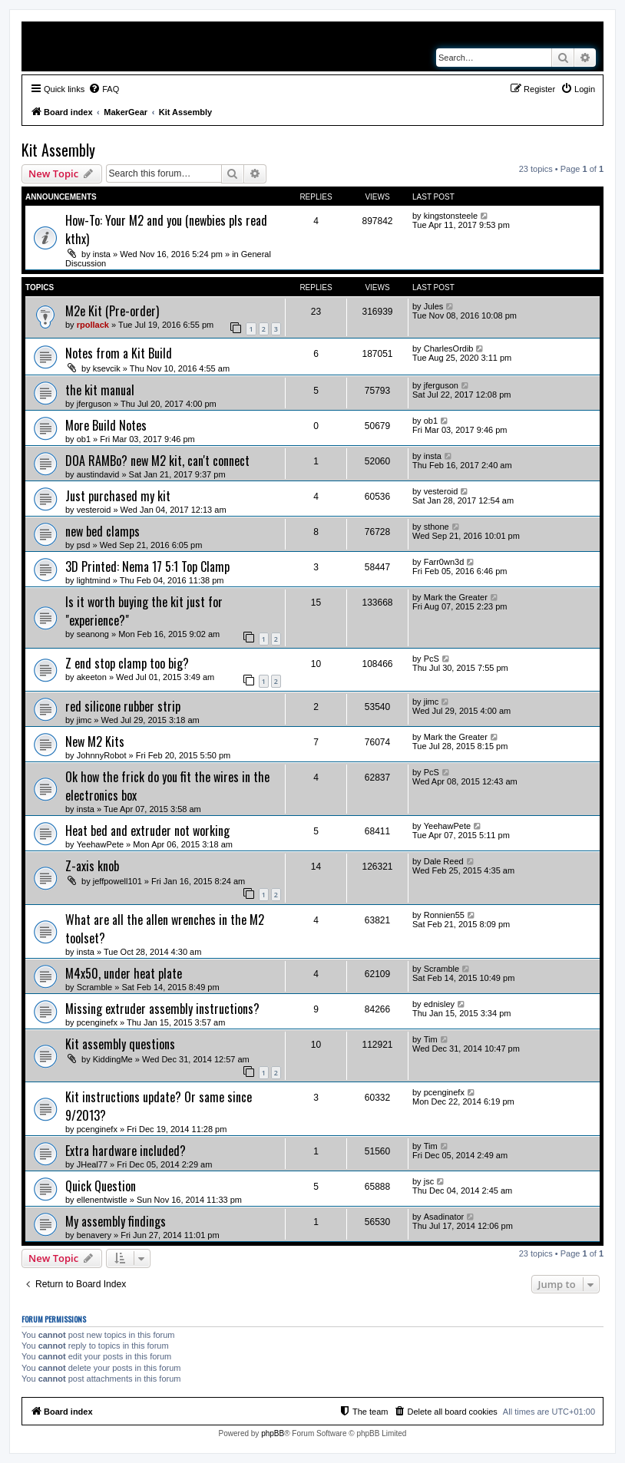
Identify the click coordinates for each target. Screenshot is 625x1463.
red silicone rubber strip (122, 706)
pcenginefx (97, 1022)
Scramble (94, 987)
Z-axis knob (92, 866)
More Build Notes (106, 425)
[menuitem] (103, 89)
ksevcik (107, 368)
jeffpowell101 (117, 881)
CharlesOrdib (449, 348)
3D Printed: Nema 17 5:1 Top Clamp (147, 566)
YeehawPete (100, 844)
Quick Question (100, 1186)
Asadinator (444, 1216)
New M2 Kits (94, 741)
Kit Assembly (58, 149)
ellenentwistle (102, 1199)
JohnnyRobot (102, 755)
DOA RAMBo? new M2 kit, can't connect (157, 460)
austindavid (98, 474)
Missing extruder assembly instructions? (162, 1008)
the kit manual (99, 390)
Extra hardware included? (125, 1150)
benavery (94, 1235)
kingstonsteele (451, 215)
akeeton (92, 677)
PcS (431, 658)
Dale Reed (444, 861)
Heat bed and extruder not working (147, 830)
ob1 (84, 439)
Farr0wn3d (444, 561)
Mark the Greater (456, 597)
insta (102, 254)
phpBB (272, 1433)
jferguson (94, 403)
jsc (429, 1181)
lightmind (94, 580)
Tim (431, 1039)
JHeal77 (92, 1164)
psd (84, 545)
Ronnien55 (444, 915)
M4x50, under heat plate (123, 973)
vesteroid (94, 509)
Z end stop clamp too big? (127, 663)
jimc (84, 720)
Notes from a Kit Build (118, 353)
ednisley (439, 1004)
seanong (93, 634)
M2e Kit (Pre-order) (112, 311)
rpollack (93, 324)
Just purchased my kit (117, 496)
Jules (434, 306)
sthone (436, 526)
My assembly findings (115, 1221)
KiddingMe (113, 1059)
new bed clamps (102, 531)
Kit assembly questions (120, 1044)
